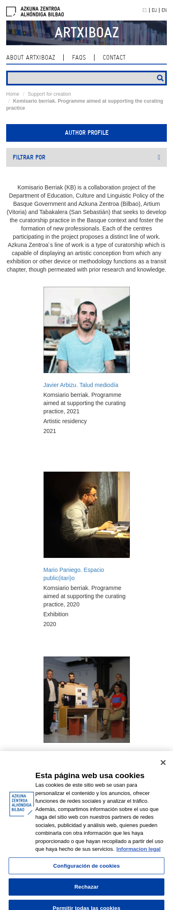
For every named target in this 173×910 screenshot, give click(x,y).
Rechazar (86, 891)
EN (164, 10)
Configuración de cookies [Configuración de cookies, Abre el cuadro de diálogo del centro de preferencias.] (86, 870)
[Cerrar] (163, 767)
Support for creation (49, 94)
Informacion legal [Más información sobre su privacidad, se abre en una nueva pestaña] (138, 853)
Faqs (79, 57)
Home (12, 94)
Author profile (86, 132)
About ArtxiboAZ (30, 57)
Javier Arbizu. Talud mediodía (81, 385)
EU (154, 10)
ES (144, 10)
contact (114, 57)
